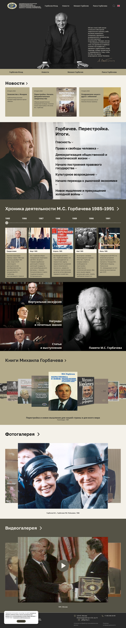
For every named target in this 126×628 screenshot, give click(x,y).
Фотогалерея (22, 434)
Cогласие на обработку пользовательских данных (86, 624)
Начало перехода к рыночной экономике (86, 182)
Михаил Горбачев (81, 6)
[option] (17, 102)
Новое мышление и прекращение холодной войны (80, 192)
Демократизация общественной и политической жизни (81, 156)
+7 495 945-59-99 (109, 616)
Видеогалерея (23, 527)
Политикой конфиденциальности (21, 617)
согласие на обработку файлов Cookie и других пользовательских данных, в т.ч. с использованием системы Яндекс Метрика (20, 614)
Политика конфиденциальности (109, 624)
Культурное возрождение (76, 174)
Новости (65, 6)
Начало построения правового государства (78, 166)
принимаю (21, 621)
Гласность (64, 142)
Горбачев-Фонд (51, 6)
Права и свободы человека (77, 148)
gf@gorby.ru (85, 620)
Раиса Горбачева (100, 6)
